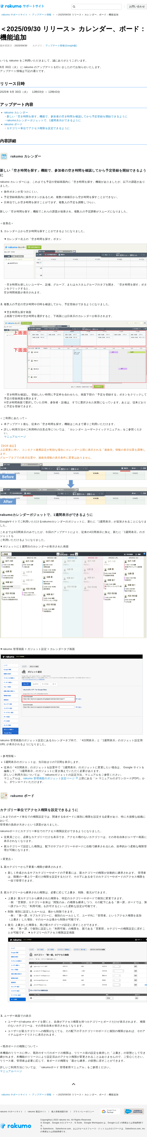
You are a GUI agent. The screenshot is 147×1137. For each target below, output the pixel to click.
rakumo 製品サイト (37, 1111)
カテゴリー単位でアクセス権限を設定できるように (38, 128)
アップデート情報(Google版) (61, 45)
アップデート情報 (41, 14)
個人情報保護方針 (59, 1111)
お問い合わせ (137, 6)
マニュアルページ (15, 436)
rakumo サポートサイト (14, 14)
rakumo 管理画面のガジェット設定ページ (49, 778)
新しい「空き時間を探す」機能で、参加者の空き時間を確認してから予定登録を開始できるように (67, 116)
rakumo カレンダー (16, 112)
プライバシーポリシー (83, 1111)
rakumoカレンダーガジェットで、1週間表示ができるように (44, 120)
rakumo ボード (13, 124)
